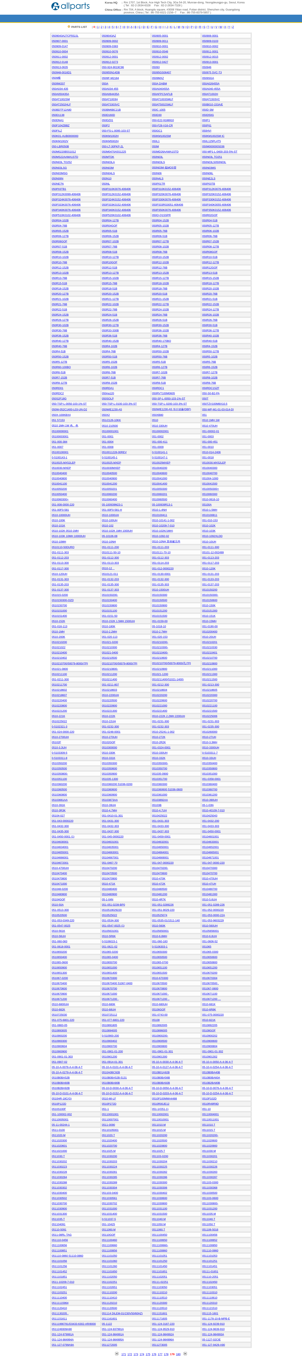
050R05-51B (109, 230)
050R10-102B (60, 257)
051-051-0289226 (163, 904)
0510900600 (209, 1040)
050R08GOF (210, 251)
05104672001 (60, 862)
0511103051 (209, 1287)
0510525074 (159, 915)
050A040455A (160, 88)
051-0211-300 (60, 679)
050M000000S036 (213, 146)
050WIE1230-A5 (112, 409)
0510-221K (58, 716)
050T (205, 398)
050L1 (156, 141)
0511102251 (109, 1282)
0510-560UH (210, 925)
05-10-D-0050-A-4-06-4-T (167, 1088)
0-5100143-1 (59, 457)
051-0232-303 (160, 726)
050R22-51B (59, 309)
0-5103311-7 (210, 752)
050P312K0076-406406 (216, 189)
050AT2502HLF (61, 104)
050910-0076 (110, 51)
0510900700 (109, 1046)
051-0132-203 (110, 579)
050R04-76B (59, 225)
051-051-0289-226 (213, 904)
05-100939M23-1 (112, 504)
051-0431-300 (110, 820)
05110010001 (160, 1119)
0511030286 (159, 1177)
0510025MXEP (161, 462)
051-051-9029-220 (163, 909)
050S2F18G (59, 398)
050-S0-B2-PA (211, 393)
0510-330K (108, 752)
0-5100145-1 (109, 457)
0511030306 (159, 1187)
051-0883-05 (59, 1025)
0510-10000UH (61, 515)
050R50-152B (60, 356)
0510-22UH (109, 721)
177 (160, 1354)
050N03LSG (59, 167)
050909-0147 (60, 46)
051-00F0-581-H (112, 509)
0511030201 (209, 1156)
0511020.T (108, 1135)
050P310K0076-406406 (116, 189)
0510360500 (59, 789)
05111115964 (60, 1302)
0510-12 (108, 568)
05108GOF (209, 1030)
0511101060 (109, 1261)
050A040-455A (211, 88)
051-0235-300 (210, 726)
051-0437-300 (110, 831)
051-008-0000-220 (63, 504)
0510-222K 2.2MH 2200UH (168, 716)
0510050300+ (210, 488)
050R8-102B (209, 377)
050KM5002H (110, 141)
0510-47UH (209, 883)
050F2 (106, 125)
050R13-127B (110, 272)
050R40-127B (60, 340)
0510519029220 (112, 909)
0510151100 (109, 610)
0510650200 (59, 951)
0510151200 (159, 610)
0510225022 (59, 721)
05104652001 (210, 847)
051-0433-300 (160, 826)
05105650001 (160, 930)
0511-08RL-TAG (62, 1234)
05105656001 (210, 930)
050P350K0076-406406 (166, 209)
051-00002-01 (210, 431)
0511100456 (209, 1234)
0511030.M (209, 1151)
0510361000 (159, 794)
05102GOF (108, 742)
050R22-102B (110, 304)
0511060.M (109, 1229)
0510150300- (210, 594)
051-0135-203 (60, 584)
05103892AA (160, 799)
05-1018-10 (159, 626)
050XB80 (157, 414)
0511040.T (208, 1219)
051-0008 (107, 447)
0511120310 (209, 1302)
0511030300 (159, 1182)
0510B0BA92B (161, 1082)
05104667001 (110, 857)
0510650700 (109, 962)
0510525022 (109, 915)
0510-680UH (160, 1004)
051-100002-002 (62, 1114)
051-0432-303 (110, 826)
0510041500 (209, 483)
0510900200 (59, 1035)
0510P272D (109, 1103)
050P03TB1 (59, 189)
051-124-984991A (113, 1334)
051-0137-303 (110, 589)
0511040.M (159, 1219)
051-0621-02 (109, 946)
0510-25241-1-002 (163, 731)
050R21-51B (209, 299)
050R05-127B (210, 225)
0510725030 (59, 1014)
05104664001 (160, 852)
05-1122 (107, 1323)
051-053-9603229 (213, 920)
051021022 (58, 647)
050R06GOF (59, 241)
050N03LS (158, 162)
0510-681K (209, 1004)
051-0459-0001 (161, 836)
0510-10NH (109, 541)
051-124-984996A (163, 1339)
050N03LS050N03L (214, 162)
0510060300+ (60, 499)
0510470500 (109, 873)
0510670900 (59, 993)
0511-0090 (108, 1124)
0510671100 (209, 993)
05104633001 (210, 841)
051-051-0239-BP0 (113, 904)
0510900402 (109, 1040)
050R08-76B (159, 251)
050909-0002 (110, 41)
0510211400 (109, 679)
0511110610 (209, 1297)
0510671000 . (160, 993)
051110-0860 (210, 1250)
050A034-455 (110, 88)
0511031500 (159, 1213)
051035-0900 (160, 773)
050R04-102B (60, 220)
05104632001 (160, 841)
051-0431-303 (160, 820)
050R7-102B (159, 372)
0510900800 (159, 1046)
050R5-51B (159, 361)
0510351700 (159, 778)
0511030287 (209, 1177)
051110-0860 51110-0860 (67, 1255)
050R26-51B (159, 320)
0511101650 (109, 1271)
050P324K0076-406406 (66, 199)
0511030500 (209, 1192)
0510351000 (209, 773)
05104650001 (160, 847)
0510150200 (209, 589)
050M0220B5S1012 (64, 151)
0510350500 (59, 768)
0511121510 (209, 1308)
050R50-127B (210, 351)
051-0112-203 (60, 557)
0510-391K (58, 805)
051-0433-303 (210, 826)
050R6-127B (159, 367)
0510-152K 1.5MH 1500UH (118, 621)
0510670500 (159, 983)
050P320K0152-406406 (216, 194)
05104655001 (60, 852)
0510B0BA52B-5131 (114, 1077)
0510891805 (109, 1025)
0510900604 (59, 1046)
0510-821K (209, 1020)
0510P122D (59, 1103)
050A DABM (159, 83)
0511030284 (59, 1177)
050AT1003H (110, 99)
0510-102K (209, 525)
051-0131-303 (60, 579)
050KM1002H (110, 135)
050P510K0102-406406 (66, 215)
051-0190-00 (210, 626)
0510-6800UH (60, 1004)
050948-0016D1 (61, 72)
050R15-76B (109, 283)
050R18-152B (60, 288)
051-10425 (108, 1224)
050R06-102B (210, 230)
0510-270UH (109, 737)
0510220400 (59, 700)
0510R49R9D (210, 1103)
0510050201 (109, 488)
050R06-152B (110, 236)
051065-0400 (110, 957)
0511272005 (109, 1344)
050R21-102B (60, 299)
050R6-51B (59, 372)
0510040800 (59, 478)
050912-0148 (60, 62)
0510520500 (59, 915)
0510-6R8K (209, 1009)
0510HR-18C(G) (62, 1098)
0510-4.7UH (159, 810)
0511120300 (159, 1302)
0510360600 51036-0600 (167, 789)
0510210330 (209, 647)
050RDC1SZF (210, 388)
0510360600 (109, 789)
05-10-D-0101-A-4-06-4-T (67, 1093)
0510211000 (209, 668)
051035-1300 (110, 778)
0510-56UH (59, 936)
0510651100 (159, 967)
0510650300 (159, 951)
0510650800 (209, 962)
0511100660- (160, 1245)
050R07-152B (210, 241)
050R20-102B (210, 288)
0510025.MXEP (111, 462)
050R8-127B (59, 382)
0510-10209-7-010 (163, 525)
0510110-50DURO (63, 547)
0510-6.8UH (209, 936)
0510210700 (209, 657)
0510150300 (159, 594)
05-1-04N (107, 899)
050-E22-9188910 (163, 120)
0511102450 (209, 1282)
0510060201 (159, 494)
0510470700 (209, 873)
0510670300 (109, 978)
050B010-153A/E (212, 104)
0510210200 (59, 642)
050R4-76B (109, 351)
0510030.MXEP (61, 467)
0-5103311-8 (59, 758)
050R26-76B (209, 320)
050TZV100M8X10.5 (214, 403)
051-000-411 (160, 441)
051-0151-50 (109, 615)
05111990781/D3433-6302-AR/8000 (74, 1323)
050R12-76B (159, 267)
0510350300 (109, 763)
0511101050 (109, 1255)
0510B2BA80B (211, 1082)
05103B (156, 805)
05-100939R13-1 (162, 504)
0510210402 (59, 657)
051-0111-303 (60, 552)
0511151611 (59, 1318)
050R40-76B (59, 346)
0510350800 (209, 768)
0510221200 (59, 710)
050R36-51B (109, 335)
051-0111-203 (160, 547)
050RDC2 (58, 393)
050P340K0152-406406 (116, 209)
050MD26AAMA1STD (165, 151)
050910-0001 (160, 46)
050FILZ (57, 130)
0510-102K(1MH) (162, 530)
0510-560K (158, 925)
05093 (156, 67)
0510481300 (209, 894)
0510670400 (59, 983)
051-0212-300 (160, 684)
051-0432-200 (210, 820)
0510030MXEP (111, 467)
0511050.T (208, 1224)
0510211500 (209, 679)
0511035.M (209, 1213)
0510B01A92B (161, 1072)
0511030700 (59, 1203)
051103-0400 (110, 1192)
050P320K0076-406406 (166, 194)
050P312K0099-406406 (66, 194)
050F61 (206, 125)
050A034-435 (60, 88)
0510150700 (59, 605)
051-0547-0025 (61, 925)
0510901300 (159, 1056)
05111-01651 (210, 1271)
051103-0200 (160, 1156)
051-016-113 (59, 626)
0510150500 (159, 600)
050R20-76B (209, 293)
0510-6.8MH (159, 936)
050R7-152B (59, 377)
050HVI (206, 130)
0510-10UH (209, 541)
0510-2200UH (110, 695)
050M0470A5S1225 (114, 151)
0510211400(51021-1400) (168, 679)
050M (155, 146)
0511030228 (59, 1171)
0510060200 (109, 494)
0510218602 (59, 689)
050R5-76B (209, 361)
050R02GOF (210, 215)
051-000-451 (210, 441)
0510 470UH (209, 425)
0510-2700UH (60, 737)
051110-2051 (210, 1276)
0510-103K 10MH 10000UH (68, 536)
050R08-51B (109, 251)
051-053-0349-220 (63, 920)
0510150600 (209, 600)
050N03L (157, 156)
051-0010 (208, 447)
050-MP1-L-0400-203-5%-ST (219, 151)
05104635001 (110, 847)
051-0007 (57, 447)
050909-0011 (160, 41)
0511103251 (59, 1292)
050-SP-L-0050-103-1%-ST (168, 398)
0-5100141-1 (160, 452)
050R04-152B (160, 220)
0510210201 (209, 642)
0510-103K (209, 530)
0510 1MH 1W (211, 420)
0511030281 (109, 1171)
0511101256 (59, 1266)
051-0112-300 (110, 557)
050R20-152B (110, 293)
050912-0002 (160, 56)
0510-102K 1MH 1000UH (117, 530)
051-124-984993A (213, 1334)
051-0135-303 (160, 584)
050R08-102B (160, 246)
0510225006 (209, 716)
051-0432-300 (60, 826)
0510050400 (59, 494)
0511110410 (109, 1297)
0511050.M (159, 1224)
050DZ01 (107, 120)
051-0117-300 (60, 568)
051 (204, 414)
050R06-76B (209, 236)
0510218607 (59, 695)
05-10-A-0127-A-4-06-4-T (167, 1067)
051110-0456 (60, 1240)
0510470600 (159, 873)
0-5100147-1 (160, 457)
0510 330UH (159, 425)
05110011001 (210, 1119)
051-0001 (107, 436)
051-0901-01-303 (62, 1056)
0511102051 (159, 1276)
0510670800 (159, 988)
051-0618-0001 (61, 946)
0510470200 (109, 868)
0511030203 (109, 1161)
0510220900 (109, 705)
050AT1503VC (211, 99)
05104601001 (210, 836)
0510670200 (209, 972)
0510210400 (59, 652)
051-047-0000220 (163, 862)
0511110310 (209, 1292)
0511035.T (58, 1219)
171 (123, 1354)
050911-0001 (210, 51)
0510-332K (158, 758)
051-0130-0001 (161, 574)
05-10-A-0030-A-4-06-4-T (167, 1061)
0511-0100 (58, 1130)
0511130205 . (60, 1313)
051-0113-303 (110, 562)
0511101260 (109, 1266)
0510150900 (159, 605)
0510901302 (209, 1056)
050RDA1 (108, 388)
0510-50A (58, 904)
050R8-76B (209, 382)
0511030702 (109, 1203)
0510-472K (158, 883)
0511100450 (159, 1234)
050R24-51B (109, 314)
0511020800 (159, 1145)
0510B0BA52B (61, 1077)
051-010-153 (210, 520)
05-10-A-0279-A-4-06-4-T (67, 1072)
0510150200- (110, 594)
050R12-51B (109, 267)
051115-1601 (210, 1313)
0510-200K (58, 636)
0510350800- (60, 773)
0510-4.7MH (109, 810)
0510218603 (109, 689)
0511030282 (159, 1171)
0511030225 (159, 1166)
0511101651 (159, 1271)
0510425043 (209, 815)
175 (148, 1354)
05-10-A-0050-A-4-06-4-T (217, 1061)
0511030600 (159, 1198)
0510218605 (209, 689)
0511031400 (109, 1213)
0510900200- (160, 1035)
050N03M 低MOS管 (164, 167)
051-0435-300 (60, 831)
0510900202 (209, 1035)
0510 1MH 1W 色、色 (65, 425)
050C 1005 (158, 109)
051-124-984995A (113, 1339)
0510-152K (58, 621)
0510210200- (160, 642)
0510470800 (59, 878)
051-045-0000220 (113, 836)
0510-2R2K (159, 742)
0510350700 (159, 768)
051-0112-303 (160, 557)
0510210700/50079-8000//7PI (70, 663)
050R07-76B (109, 246)
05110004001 (210, 1114)
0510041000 (159, 478)
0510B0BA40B (211, 1072)
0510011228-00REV (114, 452)
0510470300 (209, 868)
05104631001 (110, 841)
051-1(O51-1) (160, 1109)
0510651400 (109, 972)
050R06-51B (159, 236)
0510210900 (159, 668)
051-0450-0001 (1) (63, 836)
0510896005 (159, 1030)
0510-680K (108, 1004)
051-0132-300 (160, 579)
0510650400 (59, 957)
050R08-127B (210, 246)
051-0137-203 (210, 584)
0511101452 (59, 1271)
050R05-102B (160, 225)
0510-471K (108, 883)
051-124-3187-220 (163, 1323)
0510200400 (209, 631)
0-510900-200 (110, 1035)
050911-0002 (60, 56)
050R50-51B (109, 356)
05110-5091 (59, 1229)
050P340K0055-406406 (216, 204)
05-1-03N (207, 805)
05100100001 (60, 452)
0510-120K (209, 568)
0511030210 (209, 1161)
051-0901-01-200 (112, 1051)
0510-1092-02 (160, 536)
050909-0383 (110, 46)
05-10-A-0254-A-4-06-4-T (217, 1067)
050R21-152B (160, 299)
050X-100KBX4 (61, 414)
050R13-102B (60, 272)
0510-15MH (209, 621)
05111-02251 (160, 1282)
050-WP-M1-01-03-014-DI (218, 409)
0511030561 (109, 1198)
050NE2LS (208, 178)
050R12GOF (210, 267)
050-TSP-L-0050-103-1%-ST (69, 403)
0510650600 (209, 957)
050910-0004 (60, 51)
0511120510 (159, 1308)
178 (166, 1354)
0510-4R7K (159, 899)
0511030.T (58, 1156)
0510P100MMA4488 (164, 1098)
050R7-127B (209, 372)
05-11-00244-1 (61, 1124)
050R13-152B (160, 272)
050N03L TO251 (212, 156)
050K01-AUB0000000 (65, 135)
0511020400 (109, 1140)
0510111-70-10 (161, 552)
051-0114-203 (160, 562)
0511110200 (109, 1292)
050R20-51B (159, 293)
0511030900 (59, 1208)
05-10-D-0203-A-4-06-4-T (167, 1093)
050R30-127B (110, 325)
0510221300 (109, 710)
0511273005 (159, 1344)
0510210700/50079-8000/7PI (119, 663)
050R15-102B (110, 278)
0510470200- (160, 868)
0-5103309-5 (59, 752)
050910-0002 (210, 46)
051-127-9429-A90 (213, 1344)
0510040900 (109, 478)
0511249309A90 (62, 1329)
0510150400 (109, 600)
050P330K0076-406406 (166, 199)
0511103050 (159, 1287)
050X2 (106, 414)
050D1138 (58, 115)
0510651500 (159, 972)
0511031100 (159, 1208)
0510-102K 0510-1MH (65, 530)
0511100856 (109, 1250)
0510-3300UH (210, 747)
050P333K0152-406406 (116, 204)
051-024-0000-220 (63, 731)
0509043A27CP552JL (65, 35)
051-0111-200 (110, 547)
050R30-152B (160, 325)
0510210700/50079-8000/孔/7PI (171, 663)
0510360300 (159, 784)
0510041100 (59, 483)
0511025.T (158, 1151)
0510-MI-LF (109, 1098)
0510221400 (159, 710)
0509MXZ (158, 78)
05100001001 (110, 431)
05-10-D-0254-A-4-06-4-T (217, 1093)
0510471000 (59, 883)
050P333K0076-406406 (66, 204)
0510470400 (59, 873)
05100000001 (60, 431)
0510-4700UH (60, 868)
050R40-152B (110, 340)
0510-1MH (58, 631)
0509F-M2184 (110, 78)
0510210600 (159, 657)
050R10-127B (110, 257)
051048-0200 (60, 889)
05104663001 (110, 852)
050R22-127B (160, 304)
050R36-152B (60, 335)
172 (130, 1354)
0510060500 (159, 499)
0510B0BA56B (161, 1077)
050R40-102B (210, 335)
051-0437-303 (160, 831)
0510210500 (109, 657)
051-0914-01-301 (112, 1061)
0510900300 (59, 1040)
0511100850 (209, 1245)
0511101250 (159, 1261)
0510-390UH (210, 799)
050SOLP (108, 398)
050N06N (57, 178)
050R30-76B (59, 330)
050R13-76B (59, 278)
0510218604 (159, 689)
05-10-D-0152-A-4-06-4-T (117, 1093)
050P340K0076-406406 (66, 209)
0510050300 (159, 488)
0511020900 (209, 1145)
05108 (156, 1020)
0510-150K (209, 605)
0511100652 (209, 1240)
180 (178, 1354)
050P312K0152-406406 (116, 194)
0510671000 (109, 993)
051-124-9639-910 (213, 1329)
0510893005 (59, 1030)
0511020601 (59, 1145)
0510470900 (109, 878)
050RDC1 (158, 388)
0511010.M (159, 1124)
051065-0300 (210, 951)
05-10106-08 (109, 536)
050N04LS (108, 173)
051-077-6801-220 (113, 1020)
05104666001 (60, 857)
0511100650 (159, 1240)
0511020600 (209, 1140)
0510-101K (58, 525)
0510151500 (159, 615)
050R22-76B (109, 309)
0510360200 (59, 784)
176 (154, 1354)
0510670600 (59, 988)
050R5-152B (109, 361)
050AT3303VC (111, 104)
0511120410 (59, 1308)
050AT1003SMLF (162, 99)
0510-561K (58, 930)
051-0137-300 (60, 589)
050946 (206, 67)
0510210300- (160, 647)
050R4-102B (109, 346)
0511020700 (109, 1145)
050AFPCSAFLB (162, 94)
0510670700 (109, 988)
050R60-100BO (61, 367)
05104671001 (210, 857)
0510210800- (110, 668)
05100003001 (60, 436)
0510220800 (59, 705)
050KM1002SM (161, 135)
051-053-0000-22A (213, 915)
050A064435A (110, 94)
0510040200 (159, 467)
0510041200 (109, 483)
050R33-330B (110, 330)
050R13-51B (209, 272)
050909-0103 (210, 41)
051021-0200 (110, 642)
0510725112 (109, 1014)
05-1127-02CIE (211, 1339)
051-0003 (208, 436)
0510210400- (160, 652)
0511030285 (109, 1177)
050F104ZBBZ (61, 125)
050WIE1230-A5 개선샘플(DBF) (171, 409)
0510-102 (107, 525)
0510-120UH (59, 574)
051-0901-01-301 (162, 1051)
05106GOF (158, 1009)
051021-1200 (160, 674)
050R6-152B (209, 367)
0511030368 (209, 1187)
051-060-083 (59, 941)
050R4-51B (59, 351)
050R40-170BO (161, 340)
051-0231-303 (210, 721)
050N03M (108, 167)
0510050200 (59, 488)
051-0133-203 (210, 579)
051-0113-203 (210, 557)
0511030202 (59, 1161)
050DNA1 (58, 120)
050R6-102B (109, 367)
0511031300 (59, 1213)
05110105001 (110, 1130)
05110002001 (160, 1114)
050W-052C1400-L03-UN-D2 (69, 409)
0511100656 (59, 1245)
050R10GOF (109, 262)
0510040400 (59, 473)
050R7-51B (109, 377)
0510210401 (209, 652)
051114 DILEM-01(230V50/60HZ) (122, 1313)
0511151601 (159, 1313)
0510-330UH (160, 752)
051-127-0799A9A (63, 1344)
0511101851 (59, 1276)
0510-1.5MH (209, 509)
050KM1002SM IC (213, 135)
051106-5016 (210, 1229)
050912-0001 (110, 56)
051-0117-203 (210, 562)
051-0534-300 (110, 920)
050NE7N (58, 183)
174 (142, 1354)
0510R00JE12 (160, 1103)
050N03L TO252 (62, 162)
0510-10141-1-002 (163, 520)
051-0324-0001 (161, 747)
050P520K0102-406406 (116, 215)
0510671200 (59, 999)
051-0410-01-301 (112, 815)
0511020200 (159, 1135)
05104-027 (58, 815)
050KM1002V (60, 141)
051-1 (105, 1109)
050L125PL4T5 (211, 141)
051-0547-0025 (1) (113, 925)
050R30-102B (60, 325)
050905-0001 (160, 35)
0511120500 (109, 1308)
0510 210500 (110, 425)
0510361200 (209, 794)
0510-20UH (209, 636)
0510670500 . (210, 983)
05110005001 (60, 1119)
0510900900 (59, 1051)
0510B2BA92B (61, 1088)
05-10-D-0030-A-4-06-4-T (117, 1088)
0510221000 (159, 705)
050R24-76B (159, 314)
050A (105, 83)
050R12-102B (160, 262)
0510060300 (209, 494)
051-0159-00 (160, 621)
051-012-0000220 (163, 568)
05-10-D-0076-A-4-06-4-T (217, 1088)
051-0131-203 (210, 574)
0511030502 (59, 1198)
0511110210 (159, 1292)
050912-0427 (160, 62)
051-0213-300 (210, 684)
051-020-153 (160, 636)
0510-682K (58, 1009)
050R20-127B (60, 293)
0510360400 (209, 784)
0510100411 (159, 515)
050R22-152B (210, 304)
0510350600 (109, 768)
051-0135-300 (110, 584)
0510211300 (209, 674)
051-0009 (158, 447)
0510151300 (209, 610)
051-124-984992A (163, 1334)
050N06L (207, 173)
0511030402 (159, 1192)
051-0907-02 (59, 1061)
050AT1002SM (61, 99)
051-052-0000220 (213, 909)
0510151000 (59, 610)
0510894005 (109, 1030)
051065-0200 (110, 951)
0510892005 (159, 1025)
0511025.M (109, 1151)
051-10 (206, 1109)
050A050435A (60, 94)
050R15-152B (210, 278)
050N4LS (157, 178)
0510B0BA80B (111, 1082)
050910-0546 (160, 51)
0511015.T (208, 1130)
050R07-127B (160, 241)
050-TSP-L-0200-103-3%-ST (169, 403)
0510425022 (159, 815)
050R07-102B (110, 241)
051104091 (58, 1224)
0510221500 (209, 710)
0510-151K (209, 615)
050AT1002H (210, 94)
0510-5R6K (109, 936)
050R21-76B (59, 304)
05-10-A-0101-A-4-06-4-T (117, 1067)
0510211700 (59, 684)
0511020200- (210, 1135)
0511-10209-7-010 (63, 1282)
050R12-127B (210, 262)
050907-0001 (60, 41)
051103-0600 (210, 1198)
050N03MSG (60, 173)
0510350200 (59, 763)
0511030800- (210, 1203)
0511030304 (109, 1187)
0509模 (56, 77)
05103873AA (110, 799)
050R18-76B (159, 288)
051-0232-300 (110, 726)
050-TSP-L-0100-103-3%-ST (119, 403)
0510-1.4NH (159, 509)
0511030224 (109, 1166)
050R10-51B (209, 257)
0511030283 (209, 1171)
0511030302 (59, 1187)
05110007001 (110, 1119)
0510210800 (209, 663)
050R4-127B (159, 346)
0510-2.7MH (159, 631)
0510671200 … (211, 999)
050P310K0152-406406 (166, 189)
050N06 (157, 173)
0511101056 (59, 1261)
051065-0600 (60, 962)
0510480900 (109, 894)
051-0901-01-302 (212, 1051)
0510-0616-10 (210, 499)
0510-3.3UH (59, 747)
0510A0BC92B (111, 1072)
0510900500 (159, 1040)
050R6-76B (109, 372)
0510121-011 (110, 574)
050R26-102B (210, 314)
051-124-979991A (63, 1334)
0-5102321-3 (59, 726)
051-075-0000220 (213, 1014)
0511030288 (59, 1182)
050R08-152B (60, 251)
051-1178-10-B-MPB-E (216, 1318)
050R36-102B (160, 330)
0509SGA (208, 78)
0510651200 (209, 967)
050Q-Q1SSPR (161, 215)
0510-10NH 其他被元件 (166, 541)
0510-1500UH (160, 589)
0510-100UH (109, 520)
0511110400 (59, 1297)
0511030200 (109, 1156)
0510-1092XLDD (212, 536)
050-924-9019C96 (113, 67)
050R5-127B (59, 361)
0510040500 (109, 473)
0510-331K (108, 758)
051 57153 (58, 420)
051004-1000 (210, 478)
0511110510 (159, 1297)
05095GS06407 (161, 72)
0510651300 (59, 972)
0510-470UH (210, 878)
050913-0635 (60, 67)
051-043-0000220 (62, 820)
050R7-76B (159, 377)
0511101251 (209, 1261)
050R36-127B (210, 330)
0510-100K (58, 520)
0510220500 (109, 700)
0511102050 (109, 1276)
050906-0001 (210, 35)
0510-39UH (109, 805)
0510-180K (108, 626)
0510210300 (109, 647)
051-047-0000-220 (213, 862)
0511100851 (59, 1250)
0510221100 (209, 705)
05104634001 (60, 847)
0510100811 (209, 515)
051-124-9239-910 (213, 1323)
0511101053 (209, 1255)
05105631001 (110, 930)
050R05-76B (159, 230)
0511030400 (59, 1192)
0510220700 (209, 700)
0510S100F (59, 1109)
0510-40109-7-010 (213, 810)
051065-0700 (160, 962)
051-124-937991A (113, 1329)
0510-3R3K (59, 810)
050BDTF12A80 (61, 109)
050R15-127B (160, 278)
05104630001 (60, 841)
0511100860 (159, 1250)
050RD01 (57, 388)
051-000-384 (59, 441)
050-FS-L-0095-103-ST (116, 130)
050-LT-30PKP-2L (113, 146)
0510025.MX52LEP (64, 462)
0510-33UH (209, 758)
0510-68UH (109, 1009)
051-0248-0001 (111, 731)
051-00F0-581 (60, 509)
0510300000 (109, 747)
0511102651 (109, 1287)
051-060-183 (160, 941)
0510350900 (109, 773)
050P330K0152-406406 (216, 199)
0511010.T (208, 1124)
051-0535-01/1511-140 (166, 920)
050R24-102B (160, 309)
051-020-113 (109, 636)
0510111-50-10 (111, 552)
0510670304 (209, 978)
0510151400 (59, 615)
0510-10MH (59, 541)
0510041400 (159, 483)
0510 (155, 420)
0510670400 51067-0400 (117, 983)
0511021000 (59, 1151)
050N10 (107, 178)
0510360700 (209, 789)
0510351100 (59, 778)
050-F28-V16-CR (162, 125)
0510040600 (159, 473)
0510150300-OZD (63, 600)
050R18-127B (210, 283)
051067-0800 (210, 988)
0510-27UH (209, 737)
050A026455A (210, 83)
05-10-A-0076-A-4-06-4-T (67, 1067)
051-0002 (158, 436)
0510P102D (209, 1098)
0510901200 (109, 1056)
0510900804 (209, 1046)
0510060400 (109, 499)
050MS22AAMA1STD (65, 156)
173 (136, 1354)
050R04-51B (209, 220)
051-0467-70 (109, 862)
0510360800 (59, 794)
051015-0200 (60, 594)
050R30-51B (209, 325)
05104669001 (160, 857)
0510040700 (209, 473)
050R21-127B (110, 299)
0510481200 (159, 894)
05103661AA (60, 799)
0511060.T (158, 1229)
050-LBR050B (60, 146)
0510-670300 (160, 978)
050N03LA (108, 162)
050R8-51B (159, 382)
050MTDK (108, 156)
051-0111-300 (210, 547)
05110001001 (110, 1114)
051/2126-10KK (111, 420)
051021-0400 (110, 652)
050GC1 (157, 130)
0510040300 (209, 467)
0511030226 (209, 1166)
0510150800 (109, 605)
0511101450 (159, 1266)
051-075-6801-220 (63, 1020)
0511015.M (159, 1130)
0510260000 (209, 731)
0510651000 (109, 967)
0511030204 (159, 1161)
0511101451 (209, 1266)
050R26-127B (60, 320)
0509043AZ (109, 35)
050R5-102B (209, 356)
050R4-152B (209, 346)
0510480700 (209, 889)
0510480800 (59, 894)
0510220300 (209, 695)
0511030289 (109, 1182)
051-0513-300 (60, 909)
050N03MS (209, 167)
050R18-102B (160, 283)
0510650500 (159, 957)
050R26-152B (110, 320)
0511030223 (59, 1166)
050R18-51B (109, 288)
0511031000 (109, 1208)
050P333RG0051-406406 (167, 204)
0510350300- (160, 763)
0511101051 (159, 1255)
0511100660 (109, 1245)
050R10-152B (160, 257)
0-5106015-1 (109, 941)
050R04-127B (110, 220)
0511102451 (59, 1287)
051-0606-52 (210, 941)
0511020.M (58, 1135)
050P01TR (158, 183)
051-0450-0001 (211, 831)
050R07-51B (59, 246)
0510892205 (209, 1025)
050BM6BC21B (111, 109)
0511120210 (109, 1302)
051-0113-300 (60, 562)
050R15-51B (59, 283)
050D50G (208, 115)
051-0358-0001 (211, 778)
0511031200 (209, 1208)
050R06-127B (60, 236)
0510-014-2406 (211, 452)
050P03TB (208, 183)
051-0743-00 (160, 1014)
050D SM (207, 109)
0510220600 (159, 700)
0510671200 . (110, 999)
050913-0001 (210, 62)
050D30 (157, 115)
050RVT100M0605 (163, 393)
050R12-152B (60, 267)
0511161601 (109, 1318)
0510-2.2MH (109, 631)
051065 (206, 946)
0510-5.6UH (209, 899)
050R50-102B (160, 351)
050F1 (206, 120)
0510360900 (109, 794)
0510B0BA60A (211, 1077)
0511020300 (59, 1140)
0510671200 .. (160, 999)
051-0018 (208, 457)
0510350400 (209, 763)
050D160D (108, 115)
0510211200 (109, 674)
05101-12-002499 (213, 552)
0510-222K (108, 716)
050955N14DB (111, 72)
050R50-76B (159, 356)
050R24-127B (210, 309)
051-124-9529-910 (163, 1329)
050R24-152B (60, 314)
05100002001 (160, 431)
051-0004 (107, 441)
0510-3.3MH (209, 742)
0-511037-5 (109, 1219)
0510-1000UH (110, 515)
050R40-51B (209, 340)
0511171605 (159, 1318)
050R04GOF (109, 225)
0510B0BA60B (61, 1082)
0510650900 (59, 967)
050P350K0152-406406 (216, 209)
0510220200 (159, 695)
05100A (207, 504)
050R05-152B (60, 230)
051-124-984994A (63, 1339)
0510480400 (109, 889)
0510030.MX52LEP (214, 462)
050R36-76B (159, 335)
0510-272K (158, 737)
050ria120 (108, 393)
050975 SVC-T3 (212, 72)
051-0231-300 (160, 721)
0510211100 (59, 674)
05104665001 (210, 852)
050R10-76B (59, 262)
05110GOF (108, 1234)
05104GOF (58, 899)
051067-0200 (60, 978)
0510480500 (159, 889)
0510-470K (158, 878)
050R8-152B (109, 382)
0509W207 (58, 83)
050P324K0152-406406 (116, 199)
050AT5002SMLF (162, 104)
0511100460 (109, 1240)
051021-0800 (60, 668)
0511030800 (159, 1203)
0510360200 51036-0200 (117, 784)
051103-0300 (210, 1182)
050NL (106, 183)
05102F (56, 742)
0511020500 (159, 1140)
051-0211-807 (110, 684)
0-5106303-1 (160, 946)
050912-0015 (210, 56)
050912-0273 (110, 62)
